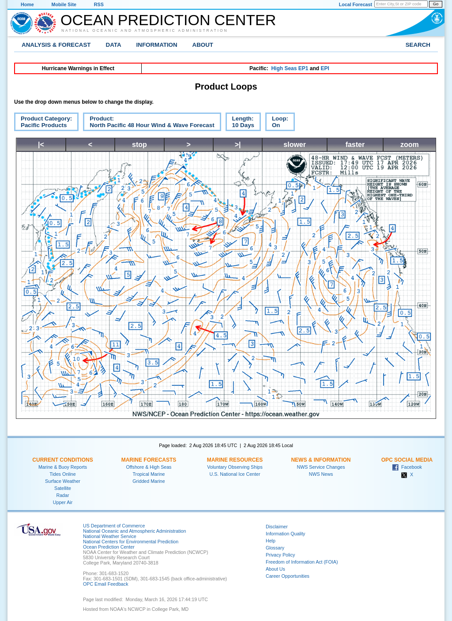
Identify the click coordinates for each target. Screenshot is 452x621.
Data (113, 44)
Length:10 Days (240, 123)
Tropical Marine (148, 474)
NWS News (321, 474)
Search (418, 44)
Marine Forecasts (149, 460)
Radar (62, 495)
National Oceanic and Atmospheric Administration (144, 30)
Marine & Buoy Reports (62, 467)
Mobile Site (64, 4)
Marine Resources (235, 460)
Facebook (407, 467)
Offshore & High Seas (149, 467)
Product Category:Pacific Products (43, 123)
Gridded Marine (148, 481)
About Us (275, 569)
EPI (324, 68)
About (202, 44)
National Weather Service (109, 536)
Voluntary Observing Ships (235, 467)
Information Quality (285, 533)
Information (156, 44)
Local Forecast (355, 4)
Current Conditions (62, 460)
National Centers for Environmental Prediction (130, 541)
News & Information (320, 460)
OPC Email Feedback (105, 584)
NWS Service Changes (321, 467)
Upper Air (62, 502)
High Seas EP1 (289, 68)
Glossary (275, 547)
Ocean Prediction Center (168, 19)
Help (270, 540)
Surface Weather (62, 481)
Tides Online (62, 474)
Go (435, 4)
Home (27, 4)
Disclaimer (277, 526)
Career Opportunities (287, 576)
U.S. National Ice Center (235, 474)
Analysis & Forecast (56, 44)
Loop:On (276, 123)
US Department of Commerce (114, 525)
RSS (99, 4)
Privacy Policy (280, 554)
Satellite (62, 488)
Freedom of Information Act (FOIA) (302, 562)
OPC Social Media (407, 460)
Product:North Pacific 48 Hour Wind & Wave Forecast (148, 123)
